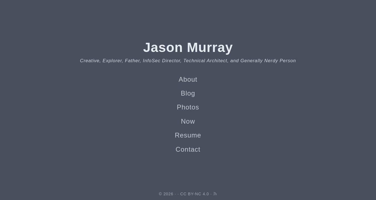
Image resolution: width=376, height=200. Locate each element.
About (188, 79)
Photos (188, 107)
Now (188, 121)
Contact (188, 149)
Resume (188, 135)
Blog (188, 93)
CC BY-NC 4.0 (194, 194)
